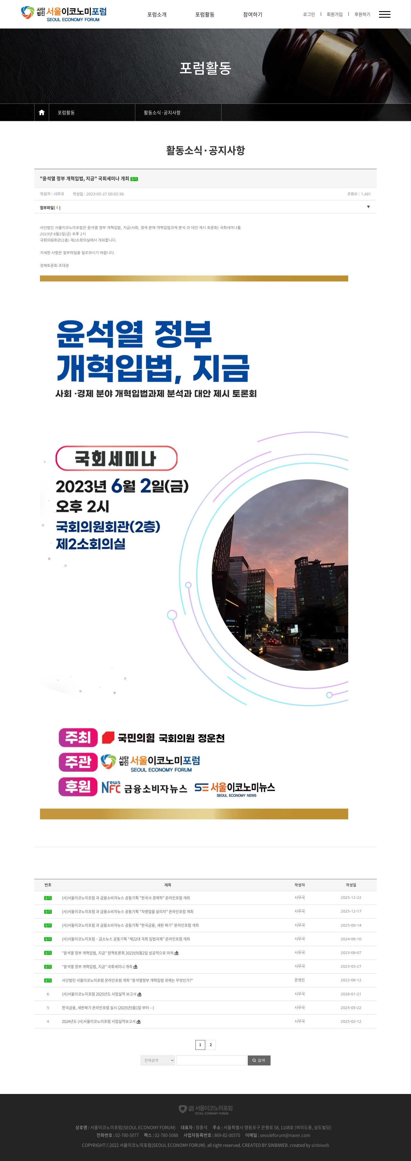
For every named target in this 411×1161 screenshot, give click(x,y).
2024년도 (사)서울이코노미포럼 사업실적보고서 (99, 1021)
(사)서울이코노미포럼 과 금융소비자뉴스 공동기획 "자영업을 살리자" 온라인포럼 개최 (128, 911)
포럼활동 (205, 14)
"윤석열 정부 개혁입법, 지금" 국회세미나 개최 (97, 966)
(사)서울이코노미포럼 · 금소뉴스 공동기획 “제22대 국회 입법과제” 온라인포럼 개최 (126, 938)
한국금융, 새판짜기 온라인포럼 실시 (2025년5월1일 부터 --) (108, 1007)
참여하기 (253, 14)
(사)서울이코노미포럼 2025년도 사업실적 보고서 (99, 993)
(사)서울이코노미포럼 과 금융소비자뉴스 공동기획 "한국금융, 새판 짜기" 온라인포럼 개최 (130, 925)
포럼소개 (157, 14)
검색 (261, 1060)
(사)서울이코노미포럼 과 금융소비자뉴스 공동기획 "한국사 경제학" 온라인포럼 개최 (126, 897)
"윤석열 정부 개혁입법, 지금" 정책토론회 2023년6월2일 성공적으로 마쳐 (118, 952)
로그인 (309, 14)
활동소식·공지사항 (162, 112)
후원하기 (362, 14)
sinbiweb (320, 1145)
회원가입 (335, 14)
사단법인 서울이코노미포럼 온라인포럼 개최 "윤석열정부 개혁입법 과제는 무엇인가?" (127, 980)
